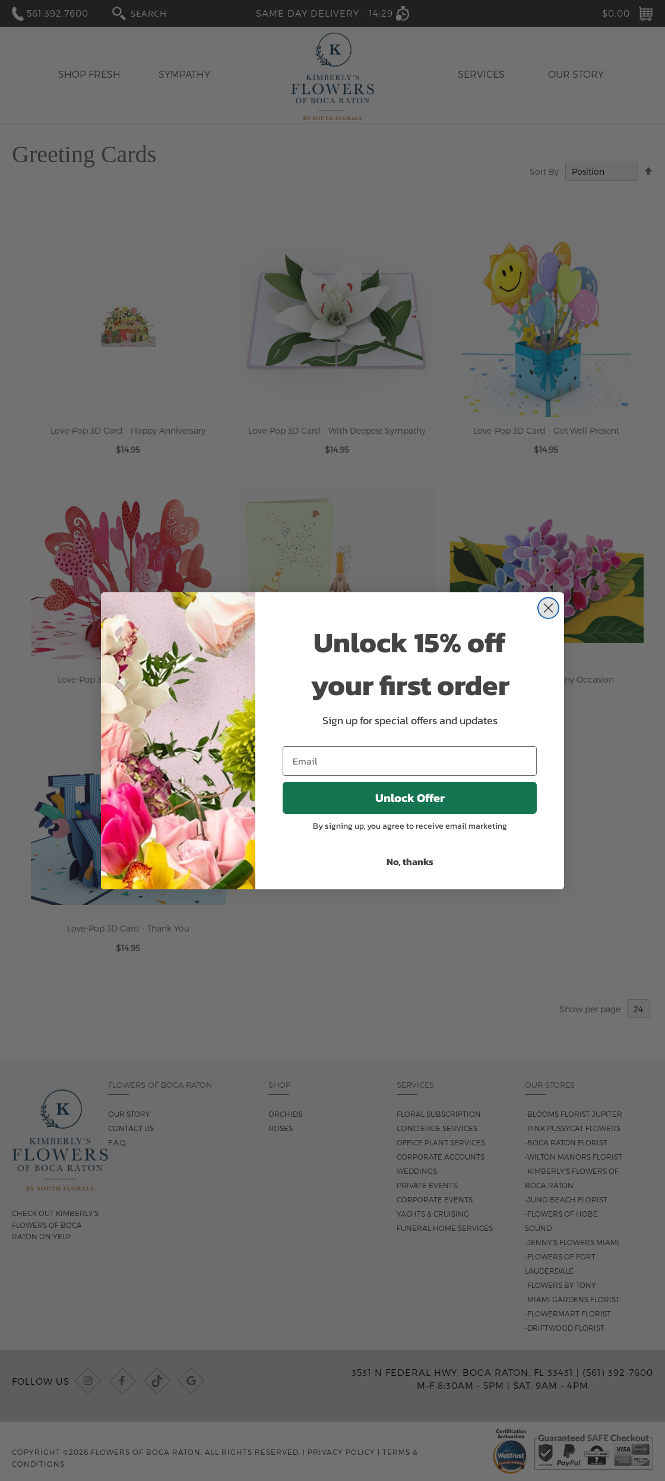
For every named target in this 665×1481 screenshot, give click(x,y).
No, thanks (410, 861)
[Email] (410, 761)
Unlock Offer (410, 798)
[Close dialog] (548, 608)
